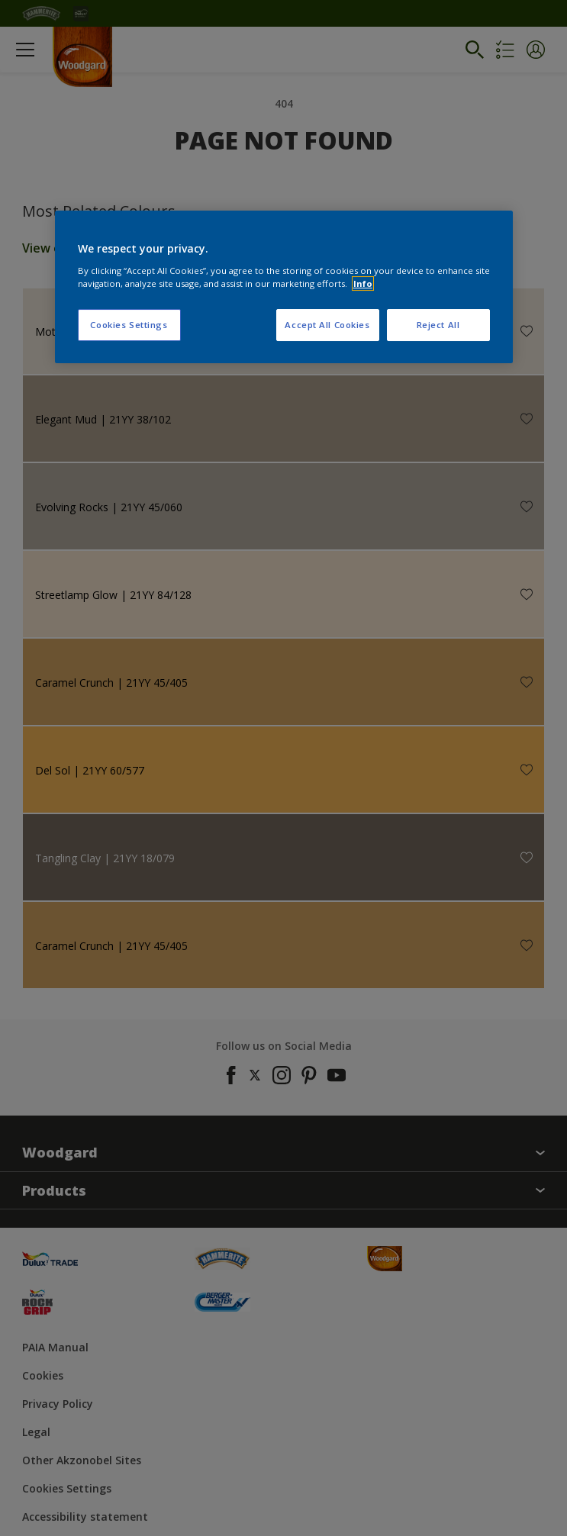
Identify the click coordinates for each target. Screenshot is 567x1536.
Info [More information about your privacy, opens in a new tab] (362, 283)
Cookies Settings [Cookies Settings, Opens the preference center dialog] (128, 324)
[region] (284, 287)
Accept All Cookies (327, 324)
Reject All (438, 324)
